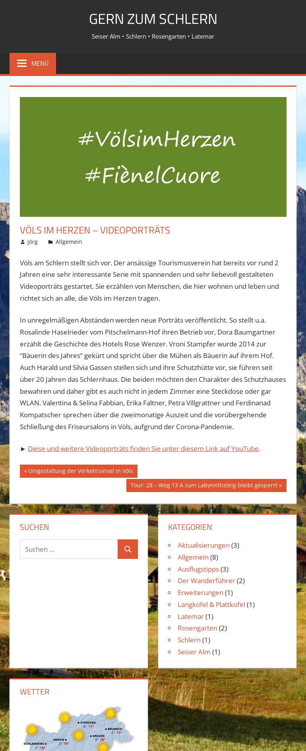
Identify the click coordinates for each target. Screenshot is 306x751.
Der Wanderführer (206, 580)
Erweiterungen (200, 592)
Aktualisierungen (204, 545)
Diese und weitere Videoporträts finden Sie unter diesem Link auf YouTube (143, 448)
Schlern (189, 639)
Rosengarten (197, 627)
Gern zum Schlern (153, 18)
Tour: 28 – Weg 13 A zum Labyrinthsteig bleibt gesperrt (203, 486)
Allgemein (69, 241)
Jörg (32, 241)
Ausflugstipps (198, 569)
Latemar (191, 616)
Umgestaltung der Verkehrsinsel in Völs (80, 472)
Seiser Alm (194, 651)
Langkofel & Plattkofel (211, 604)
